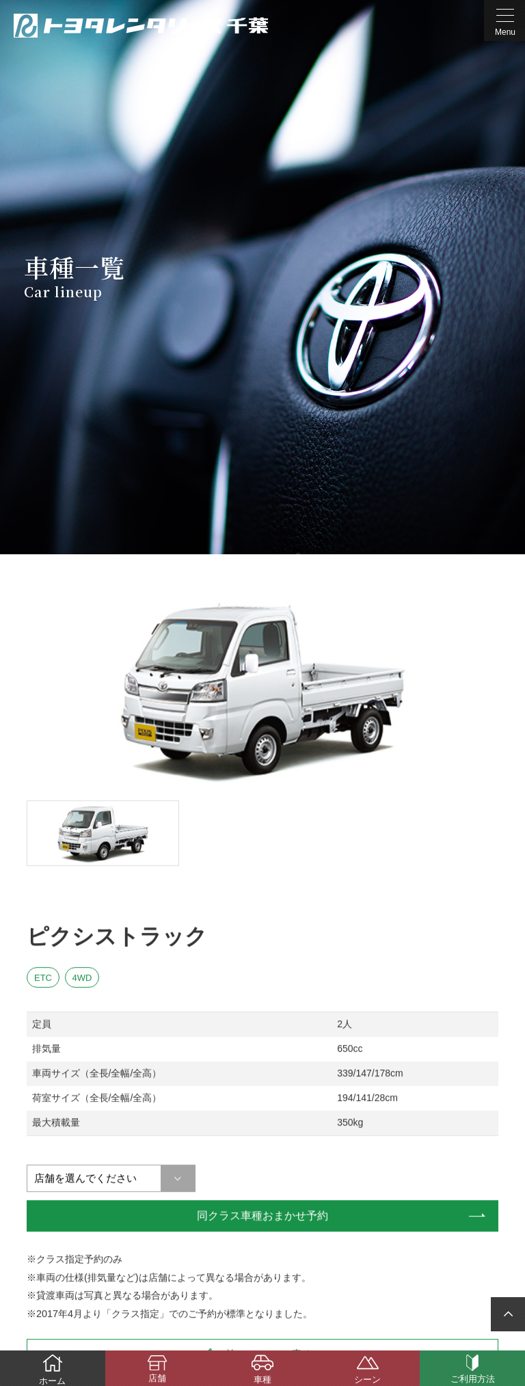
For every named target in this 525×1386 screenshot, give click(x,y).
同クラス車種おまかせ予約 (262, 1215)
